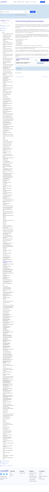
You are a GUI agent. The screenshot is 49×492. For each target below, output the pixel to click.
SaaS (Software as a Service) (7, 145)
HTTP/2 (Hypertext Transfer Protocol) (7, 150)
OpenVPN (4, 217)
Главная (15, 1)
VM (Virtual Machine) (6, 146)
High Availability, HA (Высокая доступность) (7, 104)
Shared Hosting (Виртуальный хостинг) (7, 47)
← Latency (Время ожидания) (19, 76)
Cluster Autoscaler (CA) (6, 302)
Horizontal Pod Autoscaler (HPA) (8, 424)
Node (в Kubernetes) (6, 311)
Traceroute (4, 299)
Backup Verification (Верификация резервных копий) (8, 406)
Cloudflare (4, 251)
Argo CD (4, 303)
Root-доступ (5, 95)
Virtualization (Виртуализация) (7, 107)
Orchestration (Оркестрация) (7, 142)
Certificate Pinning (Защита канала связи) (7, 183)
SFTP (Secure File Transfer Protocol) (8, 69)
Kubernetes (25, 54)
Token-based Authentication (7, 235)
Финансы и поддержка (8, 461)
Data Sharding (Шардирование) (8, 211)
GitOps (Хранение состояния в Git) (8, 305)
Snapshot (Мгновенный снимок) (8, 87)
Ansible (4, 137)
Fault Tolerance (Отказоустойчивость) (6, 330)
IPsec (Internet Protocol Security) (8, 134)
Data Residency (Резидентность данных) (8, 393)
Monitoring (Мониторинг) (7, 94)
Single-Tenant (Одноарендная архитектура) (7, 193)
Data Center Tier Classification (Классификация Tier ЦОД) (7, 271)
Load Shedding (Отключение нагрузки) (7, 186)
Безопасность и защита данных (8, 465)
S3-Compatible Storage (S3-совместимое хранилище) (7, 288)
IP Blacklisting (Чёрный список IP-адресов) (8, 213)
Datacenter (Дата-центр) (6, 99)
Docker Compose (5, 411)
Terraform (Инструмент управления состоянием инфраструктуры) (6, 319)
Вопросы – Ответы (21, 1)
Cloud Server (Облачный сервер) (8, 33)
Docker (4, 138)
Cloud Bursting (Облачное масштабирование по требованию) (7, 327)
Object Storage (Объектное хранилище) (7, 191)
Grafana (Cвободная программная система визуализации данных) (8, 307)
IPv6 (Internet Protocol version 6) (8, 51)
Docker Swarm (5, 412)
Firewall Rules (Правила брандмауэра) (6, 278)
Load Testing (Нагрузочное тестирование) (7, 124)
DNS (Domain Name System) (7, 36)
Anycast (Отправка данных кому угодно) (8, 156)
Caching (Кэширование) (6, 161)
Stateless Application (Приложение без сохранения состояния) (7, 295)
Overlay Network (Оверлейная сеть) (7, 448)
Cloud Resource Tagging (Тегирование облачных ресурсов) (8, 408)
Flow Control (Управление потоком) (7, 433)
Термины (3, 32)
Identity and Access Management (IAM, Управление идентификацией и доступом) (8, 385)
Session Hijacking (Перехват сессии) (7, 372)
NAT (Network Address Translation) (8, 54)
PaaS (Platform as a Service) (7, 144)
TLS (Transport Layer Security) (7, 72)
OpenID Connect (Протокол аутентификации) (7, 233)
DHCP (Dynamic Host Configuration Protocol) (8, 273)
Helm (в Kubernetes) (6, 308)
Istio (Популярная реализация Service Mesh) (7, 338)
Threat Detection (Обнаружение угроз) (8, 171)
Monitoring (22, 26)
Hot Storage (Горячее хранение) (8, 205)
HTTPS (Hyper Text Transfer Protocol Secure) (7, 80)
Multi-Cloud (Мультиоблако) (7, 279)
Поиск (33, 11)
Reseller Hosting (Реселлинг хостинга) (7, 106)
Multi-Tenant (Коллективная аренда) (7, 188)
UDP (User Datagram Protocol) (7, 91)
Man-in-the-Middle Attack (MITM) (8, 365)
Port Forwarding (5, 286)
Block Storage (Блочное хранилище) (6, 180)
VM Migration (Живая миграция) (8, 301)
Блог (31, 1)
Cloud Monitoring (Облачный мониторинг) (7, 262)
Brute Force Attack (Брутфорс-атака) (7, 167)
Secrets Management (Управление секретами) (8, 370)
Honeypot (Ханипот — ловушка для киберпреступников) (7, 169)
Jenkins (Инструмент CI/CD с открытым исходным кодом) (7, 357)
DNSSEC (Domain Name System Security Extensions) (7, 243)
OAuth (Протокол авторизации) (8, 231)
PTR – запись (5, 56)
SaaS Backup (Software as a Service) (7, 290)
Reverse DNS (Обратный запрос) (8, 162)
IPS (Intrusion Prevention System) (8, 230)
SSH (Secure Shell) (5, 41)
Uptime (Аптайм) (5, 96)
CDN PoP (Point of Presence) (7, 250)
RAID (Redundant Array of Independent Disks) (7, 68)
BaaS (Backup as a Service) (7, 198)
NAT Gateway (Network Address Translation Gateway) (7, 281)
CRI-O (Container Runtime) (7, 417)
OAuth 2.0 (4, 366)
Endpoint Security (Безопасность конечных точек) (8, 227)
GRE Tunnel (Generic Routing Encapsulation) (7, 435)
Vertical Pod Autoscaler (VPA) (7, 431)
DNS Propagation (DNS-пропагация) (6, 276)
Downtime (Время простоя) (7, 92)
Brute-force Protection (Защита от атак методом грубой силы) (8, 207)
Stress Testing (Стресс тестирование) (6, 130)
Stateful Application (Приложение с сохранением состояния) (8, 292)
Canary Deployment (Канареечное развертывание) (8, 349)
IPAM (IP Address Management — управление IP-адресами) (8, 437)
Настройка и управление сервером (8, 26)
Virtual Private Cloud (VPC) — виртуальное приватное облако (8, 176)
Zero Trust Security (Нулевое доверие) (7, 133)
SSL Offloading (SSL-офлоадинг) (8, 128)
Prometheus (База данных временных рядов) (7, 315)
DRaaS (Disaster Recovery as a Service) (7, 202)
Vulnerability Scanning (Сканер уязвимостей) (7, 237)
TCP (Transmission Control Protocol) (7, 89)
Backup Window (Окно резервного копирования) (8, 325)
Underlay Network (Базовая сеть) (8, 457)
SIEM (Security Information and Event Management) (7, 317)
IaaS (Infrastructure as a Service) (8, 141)
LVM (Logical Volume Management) (8, 64)
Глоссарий (27, 1)
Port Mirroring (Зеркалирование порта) (8, 451)
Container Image (5, 409)
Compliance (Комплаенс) (6, 391)
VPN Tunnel (4, 222)
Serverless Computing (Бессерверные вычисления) (7, 122)
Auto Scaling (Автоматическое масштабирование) (7, 178)
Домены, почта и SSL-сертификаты (8, 463)
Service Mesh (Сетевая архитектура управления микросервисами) (7, 343)
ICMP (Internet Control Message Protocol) (7, 82)
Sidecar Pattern (5, 428)
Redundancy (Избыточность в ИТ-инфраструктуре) (8, 332)
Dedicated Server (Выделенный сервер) (7, 44)
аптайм (17, 44)
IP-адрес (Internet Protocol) (7, 48)
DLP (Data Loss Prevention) (7, 225)
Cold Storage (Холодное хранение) (8, 199)
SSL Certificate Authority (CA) (7, 154)
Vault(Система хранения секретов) (6, 374)
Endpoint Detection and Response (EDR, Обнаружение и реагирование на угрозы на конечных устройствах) (8, 381)
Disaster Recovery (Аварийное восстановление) (7, 101)
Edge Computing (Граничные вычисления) (7, 112)
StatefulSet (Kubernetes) (6, 429)
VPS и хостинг (8, 28)
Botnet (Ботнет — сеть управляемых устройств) (7, 164)
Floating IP (4, 184)
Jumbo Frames (5, 439)
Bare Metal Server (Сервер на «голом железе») (7, 109)
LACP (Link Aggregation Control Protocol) (8, 441)
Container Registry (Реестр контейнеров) (7, 267)
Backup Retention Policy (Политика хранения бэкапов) (8, 322)
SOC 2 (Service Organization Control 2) (7, 402)
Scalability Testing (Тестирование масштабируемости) (8, 416)
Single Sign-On (5, 247)
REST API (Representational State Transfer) (8, 86)
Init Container (5, 425)
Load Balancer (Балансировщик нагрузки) (8, 39)
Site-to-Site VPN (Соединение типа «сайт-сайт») (8, 221)
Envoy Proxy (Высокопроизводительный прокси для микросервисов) (7, 335)
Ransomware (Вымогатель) (7, 368)
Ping (3, 284)
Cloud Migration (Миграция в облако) (7, 260)
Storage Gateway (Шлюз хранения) (6, 298)
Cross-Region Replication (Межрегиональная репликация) (8, 269)
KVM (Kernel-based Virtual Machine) (7, 63)
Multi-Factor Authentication (7, 240)
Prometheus (17, 35)
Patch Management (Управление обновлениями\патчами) (8, 173)
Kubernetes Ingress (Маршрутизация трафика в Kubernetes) (7, 340)
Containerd (4, 421)
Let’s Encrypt (5, 254)
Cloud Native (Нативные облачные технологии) (8, 264)
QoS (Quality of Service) (6, 452)
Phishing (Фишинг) (6, 387)
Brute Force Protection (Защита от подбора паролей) (8, 378)
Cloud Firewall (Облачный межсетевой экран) (7, 257)
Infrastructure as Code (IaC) (7, 310)
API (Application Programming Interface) (7, 74)
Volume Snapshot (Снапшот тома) (8, 376)
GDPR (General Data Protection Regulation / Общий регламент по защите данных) (8, 396)
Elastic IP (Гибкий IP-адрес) (7, 116)
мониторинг (45, 29)
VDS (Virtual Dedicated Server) (7, 42)
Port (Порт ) (4, 84)
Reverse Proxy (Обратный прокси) (8, 119)
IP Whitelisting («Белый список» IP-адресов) (8, 216)
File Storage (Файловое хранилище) (6, 204)
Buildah (4, 420)
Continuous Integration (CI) (7, 352)
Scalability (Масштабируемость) (8, 120)
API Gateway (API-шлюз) (6, 255)
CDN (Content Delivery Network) (8, 58)
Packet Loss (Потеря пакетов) (7, 283)
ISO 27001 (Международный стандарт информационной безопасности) (7, 399)
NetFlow (4, 444)
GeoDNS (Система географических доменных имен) (8, 158)
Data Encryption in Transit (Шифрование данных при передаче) (7, 362)
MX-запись (4, 52)
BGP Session (5, 241)
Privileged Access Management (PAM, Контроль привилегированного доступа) (7, 389)
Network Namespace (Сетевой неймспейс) (7, 446)
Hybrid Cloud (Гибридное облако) (8, 113)
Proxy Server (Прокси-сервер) (7, 55)
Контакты (34, 1)
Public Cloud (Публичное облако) (8, 117)
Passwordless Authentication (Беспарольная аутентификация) (8, 246)
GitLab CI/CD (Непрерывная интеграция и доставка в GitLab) (8, 354)
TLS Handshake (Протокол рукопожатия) (7, 197)
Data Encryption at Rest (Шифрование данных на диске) (8, 359)
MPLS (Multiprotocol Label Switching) (7, 152)
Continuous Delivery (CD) (6, 351)
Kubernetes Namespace (6, 427)
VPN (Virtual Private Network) (7, 59)
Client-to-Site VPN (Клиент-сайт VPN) (7, 210)
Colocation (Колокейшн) (6, 98)
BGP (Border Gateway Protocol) (7, 148)
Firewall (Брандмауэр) (6, 37)
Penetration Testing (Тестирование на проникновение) (8, 127)
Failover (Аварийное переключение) (6, 78)
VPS (21, 62)
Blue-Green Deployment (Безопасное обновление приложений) (7, 347)
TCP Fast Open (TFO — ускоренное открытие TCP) (8, 456)
